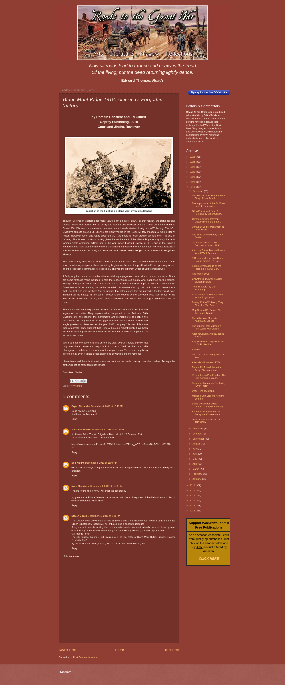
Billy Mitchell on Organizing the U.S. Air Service (208, 343)
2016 (193, 495)
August (196, 443)
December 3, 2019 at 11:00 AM (108, 429)
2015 (193, 500)
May (195, 458)
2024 (193, 161)
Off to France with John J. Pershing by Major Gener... (207, 212)
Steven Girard (79, 516)
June (195, 453)
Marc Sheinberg (80, 486)
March (196, 469)
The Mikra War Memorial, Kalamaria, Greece (205, 319)
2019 (193, 187)
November (198, 428)
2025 (193, 156)
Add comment (71, 556)
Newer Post (67, 650)
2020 (193, 182)
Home (119, 650)
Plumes (196, 349)
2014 (193, 505)
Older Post (171, 650)
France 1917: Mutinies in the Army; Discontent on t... (206, 368)
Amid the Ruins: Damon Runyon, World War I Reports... (209, 251)
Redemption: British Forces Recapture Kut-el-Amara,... (207, 413)
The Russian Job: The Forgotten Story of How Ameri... (208, 197)
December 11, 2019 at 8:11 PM (104, 516)
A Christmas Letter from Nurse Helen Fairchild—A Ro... (207, 259)
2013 (193, 510)
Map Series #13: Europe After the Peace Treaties (207, 311)
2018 (193, 485)
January (196, 479)
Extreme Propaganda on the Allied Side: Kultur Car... (206, 267)
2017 (193, 490)
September (198, 438)
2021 (193, 177)
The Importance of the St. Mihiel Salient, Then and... (208, 204)
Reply (74, 419)
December (198, 191)
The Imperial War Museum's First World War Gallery (206, 327)
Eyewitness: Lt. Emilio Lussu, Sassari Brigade (207, 280)
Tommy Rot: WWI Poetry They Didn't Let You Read (207, 303)
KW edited (76, 385)
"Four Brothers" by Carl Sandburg (204, 288)
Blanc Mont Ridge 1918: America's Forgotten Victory (207, 405)
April (195, 463)
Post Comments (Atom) (85, 657)
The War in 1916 (200, 273)
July (194, 448)
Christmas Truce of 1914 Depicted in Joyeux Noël (206, 244)
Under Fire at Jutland (203, 391)
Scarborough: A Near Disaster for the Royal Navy (207, 296)
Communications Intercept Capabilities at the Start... (206, 220)
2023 (193, 167)
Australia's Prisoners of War (206, 362)
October (196, 433)
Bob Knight (77, 462)
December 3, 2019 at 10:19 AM (107, 406)
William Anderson (81, 429)
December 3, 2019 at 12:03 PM (106, 486)
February (197, 473)
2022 (193, 171)
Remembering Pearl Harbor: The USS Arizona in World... (209, 376)
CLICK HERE (209, 558)
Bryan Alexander (80, 406)
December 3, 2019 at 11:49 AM (101, 462)
